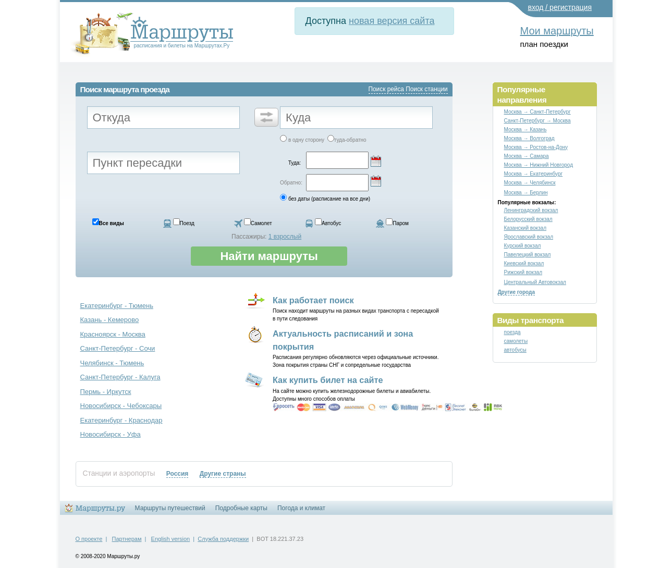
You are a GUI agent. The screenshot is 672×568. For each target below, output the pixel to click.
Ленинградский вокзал (531, 210)
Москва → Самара (526, 156)
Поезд (187, 223)
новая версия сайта (391, 21)
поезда (512, 332)
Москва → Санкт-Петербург (537, 112)
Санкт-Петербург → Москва (537, 121)
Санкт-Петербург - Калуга (120, 377)
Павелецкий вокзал (527, 254)
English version (170, 539)
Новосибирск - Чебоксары (121, 406)
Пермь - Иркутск (105, 392)
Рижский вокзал (523, 272)
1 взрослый (284, 236)
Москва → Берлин (526, 192)
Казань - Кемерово (109, 320)
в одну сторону (306, 140)
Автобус (331, 223)
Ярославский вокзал (529, 237)
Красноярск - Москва (112, 334)
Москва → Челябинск (530, 183)
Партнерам (127, 539)
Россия (177, 473)
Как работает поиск (313, 300)
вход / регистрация (560, 7)
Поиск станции (426, 89)
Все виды (111, 223)
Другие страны (223, 473)
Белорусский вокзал (528, 219)
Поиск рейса (386, 89)
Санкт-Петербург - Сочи (117, 348)
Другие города (516, 292)
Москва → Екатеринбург (533, 174)
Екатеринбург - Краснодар (121, 420)
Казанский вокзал (525, 228)
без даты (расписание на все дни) (329, 199)
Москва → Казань (525, 129)
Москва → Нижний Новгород (538, 165)
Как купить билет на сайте (328, 380)
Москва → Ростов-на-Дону (536, 147)
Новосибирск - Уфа (110, 434)
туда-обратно (350, 140)
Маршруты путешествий (170, 508)
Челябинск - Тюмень (112, 363)
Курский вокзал (522, 246)
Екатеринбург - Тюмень (116, 306)
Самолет (261, 223)
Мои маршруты (557, 30)
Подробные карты (241, 508)
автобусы (515, 350)
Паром (401, 223)
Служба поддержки (223, 539)
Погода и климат (301, 508)
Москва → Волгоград (529, 138)
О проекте (89, 539)
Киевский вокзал (524, 263)
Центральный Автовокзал (535, 282)
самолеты (516, 341)
